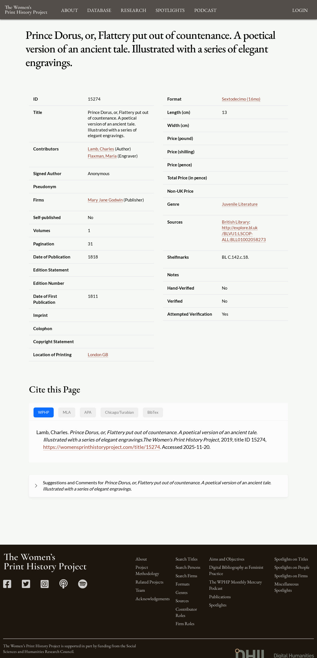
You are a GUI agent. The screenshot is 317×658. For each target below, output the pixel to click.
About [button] (69, 9)
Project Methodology (147, 570)
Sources (182, 601)
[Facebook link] (7, 586)
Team (140, 590)
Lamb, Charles (101, 148)
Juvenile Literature (240, 204)
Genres (181, 592)
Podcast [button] (205, 9)
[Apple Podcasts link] (63, 586)
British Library (235, 221)
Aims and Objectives (226, 559)
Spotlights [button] (170, 9)
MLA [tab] (67, 412)
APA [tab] (87, 412)
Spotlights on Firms (291, 576)
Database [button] (99, 9)
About (141, 559)
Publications (220, 597)
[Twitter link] (26, 586)
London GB (98, 354)
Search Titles (186, 559)
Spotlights (217, 605)
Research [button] (133, 9)
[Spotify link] (82, 586)
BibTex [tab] (152, 412)
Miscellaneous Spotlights (286, 587)
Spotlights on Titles (291, 559)
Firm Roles (185, 624)
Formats (182, 584)
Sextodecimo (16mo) (241, 98)
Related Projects (149, 582)
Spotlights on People (291, 567)
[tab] (119, 412)
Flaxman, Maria (102, 155)
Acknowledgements (152, 599)
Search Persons (188, 567)
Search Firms (186, 576)
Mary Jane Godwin (105, 199)
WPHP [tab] (43, 412)
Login (300, 9)
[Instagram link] (45, 586)
